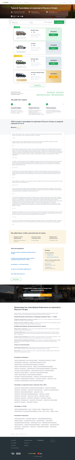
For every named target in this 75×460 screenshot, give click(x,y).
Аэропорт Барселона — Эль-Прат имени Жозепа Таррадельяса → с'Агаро (28, 411)
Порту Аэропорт (18, 426)
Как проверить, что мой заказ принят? (20, 264)
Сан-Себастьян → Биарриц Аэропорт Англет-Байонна (24, 378)
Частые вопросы (13, 445)
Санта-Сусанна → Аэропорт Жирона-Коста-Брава (39, 372)
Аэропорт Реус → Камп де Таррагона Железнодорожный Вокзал (26, 393)
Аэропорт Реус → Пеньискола (20, 402)
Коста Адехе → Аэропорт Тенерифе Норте (22, 370)
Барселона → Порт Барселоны (20, 368)
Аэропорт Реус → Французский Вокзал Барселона (24, 391)
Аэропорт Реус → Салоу (52, 378)
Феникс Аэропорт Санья (19, 428)
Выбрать (53, 34)
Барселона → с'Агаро (36, 409)
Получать (46, 295)
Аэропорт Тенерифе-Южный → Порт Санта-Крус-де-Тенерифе (26, 360)
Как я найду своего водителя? (18, 273)
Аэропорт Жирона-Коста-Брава (42, 426)
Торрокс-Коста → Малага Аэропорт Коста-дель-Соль (43, 376)
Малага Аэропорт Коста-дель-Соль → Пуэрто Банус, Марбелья (42, 370)
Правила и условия (39, 456)
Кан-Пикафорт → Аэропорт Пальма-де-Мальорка (23, 376)
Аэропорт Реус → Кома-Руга (44, 393)
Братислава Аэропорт (41, 420)
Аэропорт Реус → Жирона (44, 396)
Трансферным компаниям (28, 440)
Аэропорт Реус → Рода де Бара (20, 398)
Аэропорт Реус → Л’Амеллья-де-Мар (50, 400)
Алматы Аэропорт (49, 420)
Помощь (64, 2)
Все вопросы (16, 279)
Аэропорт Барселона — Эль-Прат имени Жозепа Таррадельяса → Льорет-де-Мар (42, 368)
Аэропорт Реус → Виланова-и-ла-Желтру (51, 389)
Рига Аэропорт (33, 426)
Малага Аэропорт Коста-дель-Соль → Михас (38, 362)
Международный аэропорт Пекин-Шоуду (22, 422)
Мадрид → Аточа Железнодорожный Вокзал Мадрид (43, 366)
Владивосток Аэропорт (19, 420)
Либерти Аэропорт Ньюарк (20, 418)
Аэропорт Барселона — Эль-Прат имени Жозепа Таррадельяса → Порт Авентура (29, 364)
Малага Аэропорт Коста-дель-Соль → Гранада (47, 360)
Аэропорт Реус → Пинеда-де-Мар (33, 398)
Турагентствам (26, 442)
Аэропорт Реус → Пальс (38, 391)
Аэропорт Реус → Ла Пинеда (32, 402)
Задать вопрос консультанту (53, 257)
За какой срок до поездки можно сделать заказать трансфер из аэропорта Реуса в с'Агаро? (23, 259)
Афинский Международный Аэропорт (45, 418)
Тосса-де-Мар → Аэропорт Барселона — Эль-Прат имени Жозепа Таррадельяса (29, 380)
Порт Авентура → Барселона (41, 378)
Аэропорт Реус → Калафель (46, 398)
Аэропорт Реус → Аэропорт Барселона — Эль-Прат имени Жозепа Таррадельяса (29, 387)
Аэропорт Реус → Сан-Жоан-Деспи (36, 400)
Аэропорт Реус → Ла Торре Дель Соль (21, 400)
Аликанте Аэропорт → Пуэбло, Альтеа (21, 362)
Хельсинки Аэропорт (45, 424)
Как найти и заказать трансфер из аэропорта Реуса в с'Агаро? (23, 253)
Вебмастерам (26, 445)
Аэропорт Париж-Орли (19, 424)
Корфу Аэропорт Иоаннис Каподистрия (49, 422)
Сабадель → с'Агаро (54, 411)
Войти (71, 2)
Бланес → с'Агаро (46, 411)
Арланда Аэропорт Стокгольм (29, 420)
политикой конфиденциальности (40, 299)
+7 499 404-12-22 (48, 267)
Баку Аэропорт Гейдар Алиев (31, 418)
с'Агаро (26, 434)
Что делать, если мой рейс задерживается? (21, 269)
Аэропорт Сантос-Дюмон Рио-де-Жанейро (32, 424)
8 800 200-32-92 (48, 264)
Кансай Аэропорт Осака (54, 424)
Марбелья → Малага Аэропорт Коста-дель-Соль (23, 366)
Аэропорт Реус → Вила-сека (33, 396)
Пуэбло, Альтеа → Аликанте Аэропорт (21, 372)
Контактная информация (15, 447)
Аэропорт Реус (22, 434)
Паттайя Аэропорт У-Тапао (36, 422)
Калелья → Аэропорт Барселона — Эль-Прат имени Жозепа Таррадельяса (28, 374)
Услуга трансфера (13, 442)
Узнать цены (59, 22)
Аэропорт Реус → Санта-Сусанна (20, 396)
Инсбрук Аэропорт (25, 426)
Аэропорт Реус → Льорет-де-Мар (21, 389)
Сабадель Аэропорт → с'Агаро (47, 409)
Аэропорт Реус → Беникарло (50, 387)
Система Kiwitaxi (13, 440)
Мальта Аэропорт (53, 426)
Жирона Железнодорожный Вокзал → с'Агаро (23, 409)
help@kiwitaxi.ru (50, 254)
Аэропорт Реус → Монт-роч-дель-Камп (35, 389)
